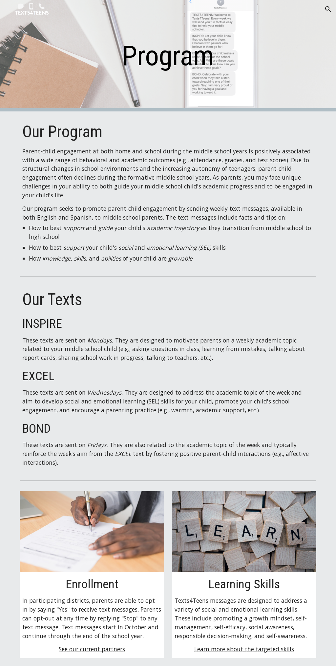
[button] (328, 9)
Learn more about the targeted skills (244, 649)
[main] (167, 56)
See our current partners (92, 649)
